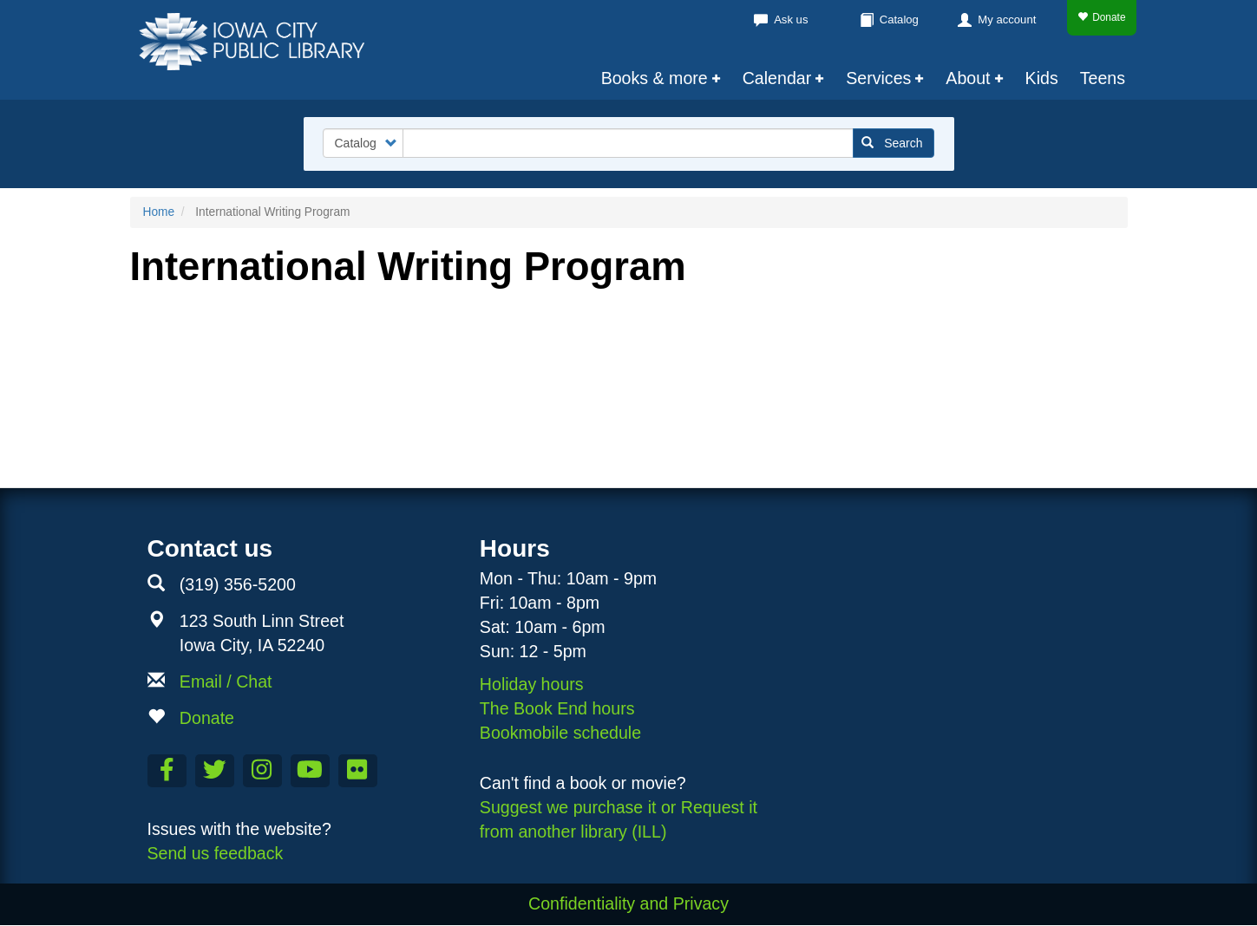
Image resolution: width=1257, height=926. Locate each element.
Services (878, 78)
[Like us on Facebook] (167, 770)
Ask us (791, 19)
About (968, 78)
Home (159, 211)
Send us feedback (215, 853)
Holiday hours (532, 684)
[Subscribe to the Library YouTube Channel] (310, 770)
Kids (1041, 78)
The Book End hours (557, 708)
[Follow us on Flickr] (357, 770)
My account (1007, 19)
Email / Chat (226, 681)
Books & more (654, 78)
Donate (1101, 17)
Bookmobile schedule (560, 732)
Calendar (777, 78)
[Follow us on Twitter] (214, 770)
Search (892, 143)
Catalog (899, 19)
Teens (1102, 78)
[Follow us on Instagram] (262, 770)
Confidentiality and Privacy (628, 903)
